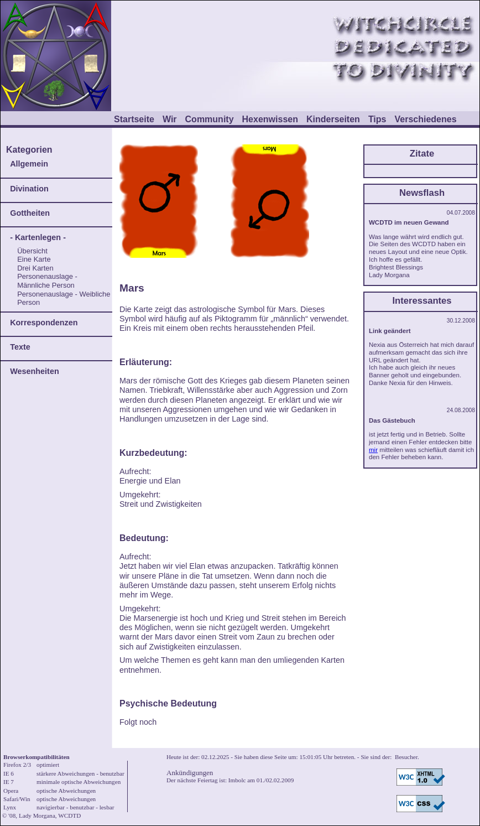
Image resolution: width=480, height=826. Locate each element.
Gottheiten (30, 213)
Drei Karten (35, 268)
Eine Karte (33, 259)
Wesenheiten (34, 371)
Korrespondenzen (43, 322)
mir (373, 449)
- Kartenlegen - (38, 237)
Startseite (134, 119)
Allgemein (29, 163)
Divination (29, 188)
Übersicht (32, 251)
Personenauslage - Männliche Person (47, 280)
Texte (20, 346)
